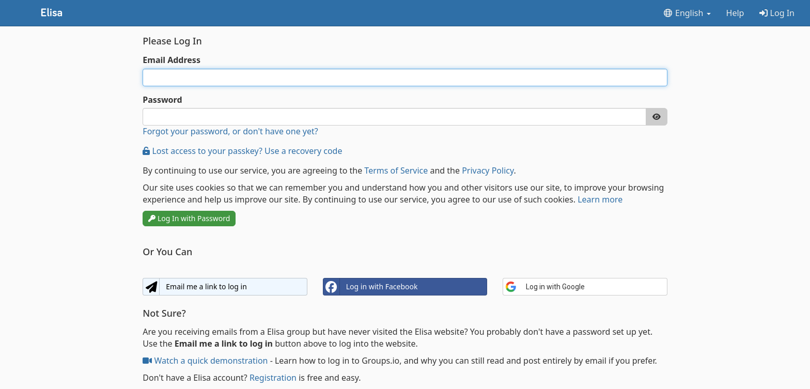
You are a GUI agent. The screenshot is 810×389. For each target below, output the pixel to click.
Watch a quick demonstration (206, 360)
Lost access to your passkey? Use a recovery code (242, 151)
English (687, 13)
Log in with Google (545, 286)
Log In (777, 13)
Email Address (171, 60)
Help (735, 13)
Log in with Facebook (370, 286)
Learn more (600, 199)
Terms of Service (396, 170)
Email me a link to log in (194, 286)
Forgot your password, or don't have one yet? (230, 131)
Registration (273, 377)
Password (162, 99)
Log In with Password (189, 218)
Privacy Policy (487, 170)
